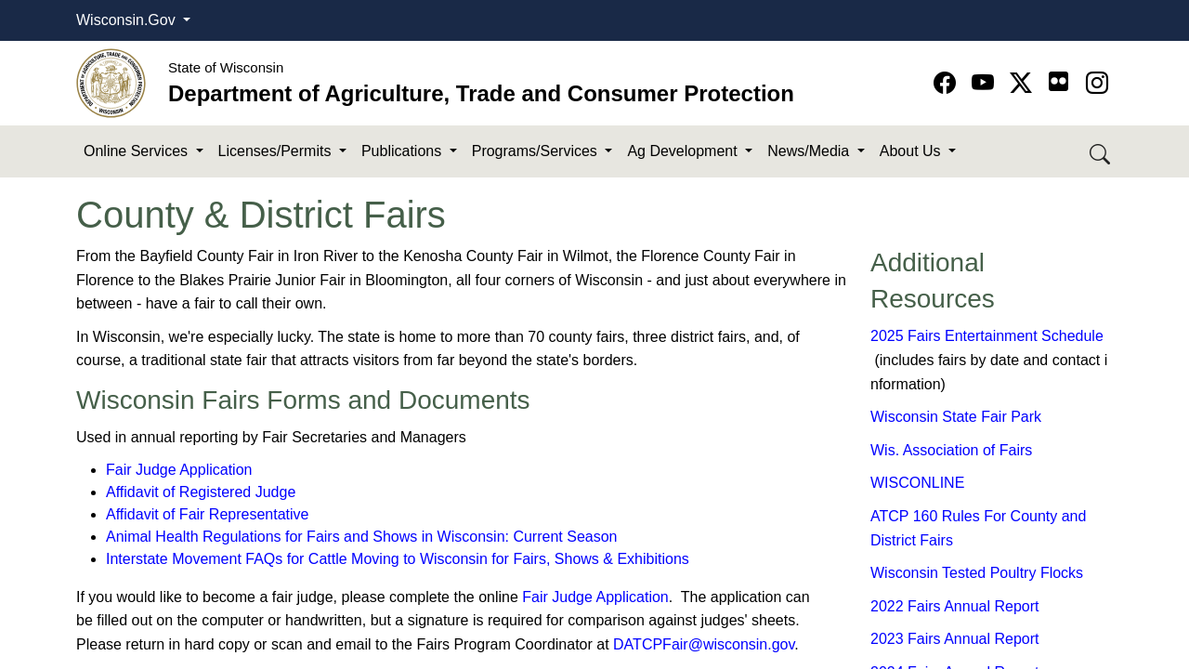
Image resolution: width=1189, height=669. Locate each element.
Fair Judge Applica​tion (595, 597)
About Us (912, 151)
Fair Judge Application (179, 470)
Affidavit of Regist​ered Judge (200, 492)
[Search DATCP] (1101, 152)
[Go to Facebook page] (948, 83)
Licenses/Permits (276, 151)
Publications (403, 151)
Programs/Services (537, 151)
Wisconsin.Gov (127, 20)
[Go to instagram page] (1097, 83)
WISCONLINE (917, 483)
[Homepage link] (111, 82)
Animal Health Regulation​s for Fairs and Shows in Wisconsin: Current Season (361, 536)
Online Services (138, 151)
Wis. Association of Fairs (951, 450)
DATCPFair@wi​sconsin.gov (703, 644)
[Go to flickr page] (1058, 81)
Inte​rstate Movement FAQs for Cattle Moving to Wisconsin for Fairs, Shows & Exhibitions (397, 559)
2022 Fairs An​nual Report (954, 606)
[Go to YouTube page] (986, 83)
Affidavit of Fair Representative (207, 514)
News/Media (810, 151)
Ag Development (684, 151)
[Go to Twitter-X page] (1024, 83)
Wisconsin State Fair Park (955, 417)
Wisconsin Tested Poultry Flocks (976, 573)
